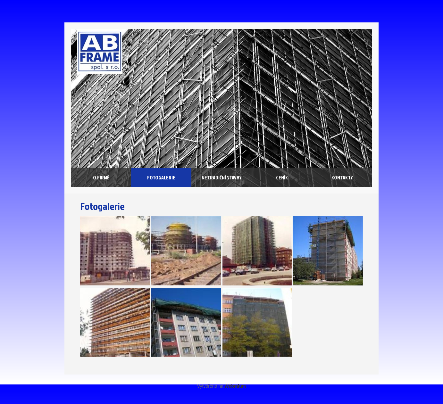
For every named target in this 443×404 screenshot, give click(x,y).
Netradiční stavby (222, 177)
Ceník (282, 177)
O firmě (101, 177)
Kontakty (342, 177)
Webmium (235, 386)
